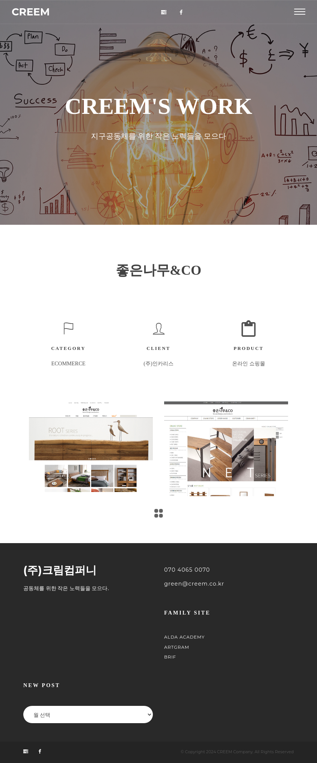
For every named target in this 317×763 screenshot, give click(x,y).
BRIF (170, 657)
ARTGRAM (176, 647)
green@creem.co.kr (194, 583)
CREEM (31, 12)
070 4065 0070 (187, 569)
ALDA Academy (184, 637)
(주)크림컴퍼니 (60, 570)
